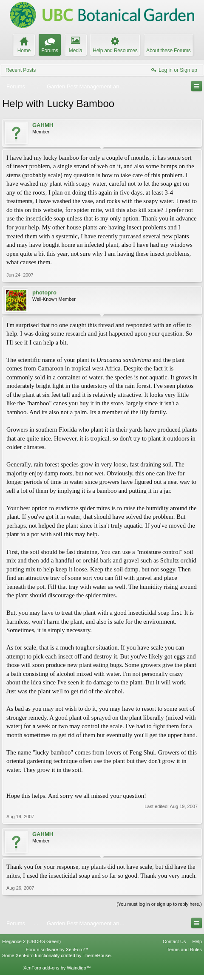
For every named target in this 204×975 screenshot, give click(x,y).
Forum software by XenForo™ (57, 949)
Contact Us (174, 941)
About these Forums (168, 51)
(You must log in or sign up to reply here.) (159, 904)
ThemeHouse (96, 955)
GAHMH (42, 125)
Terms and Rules (184, 949)
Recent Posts (21, 70)
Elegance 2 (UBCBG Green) (31, 941)
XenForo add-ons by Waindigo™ (57, 967)
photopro (44, 292)
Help (197, 941)
